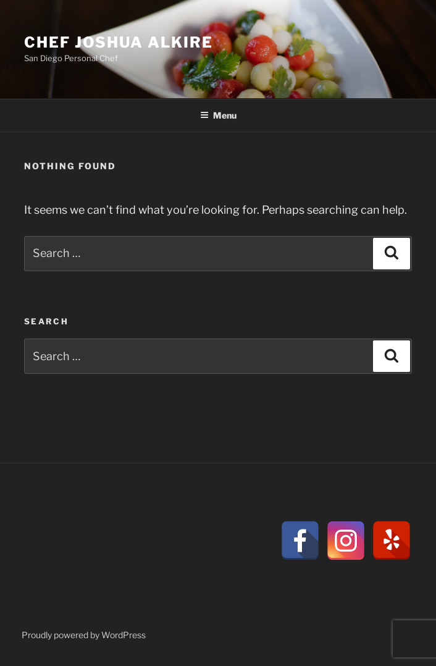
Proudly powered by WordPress (84, 635)
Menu (218, 115)
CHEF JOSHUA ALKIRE (118, 42)
